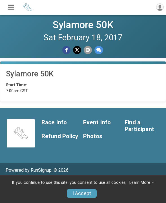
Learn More (139, 182)
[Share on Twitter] (77, 50)
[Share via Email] (88, 50)
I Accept (81, 193)
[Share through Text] (98, 50)
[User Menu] (160, 7)
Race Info (54, 122)
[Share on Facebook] (66, 50)
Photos (92, 136)
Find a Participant (139, 126)
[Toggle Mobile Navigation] (11, 7)
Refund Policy (59, 136)
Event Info (97, 122)
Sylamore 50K (83, 25)
